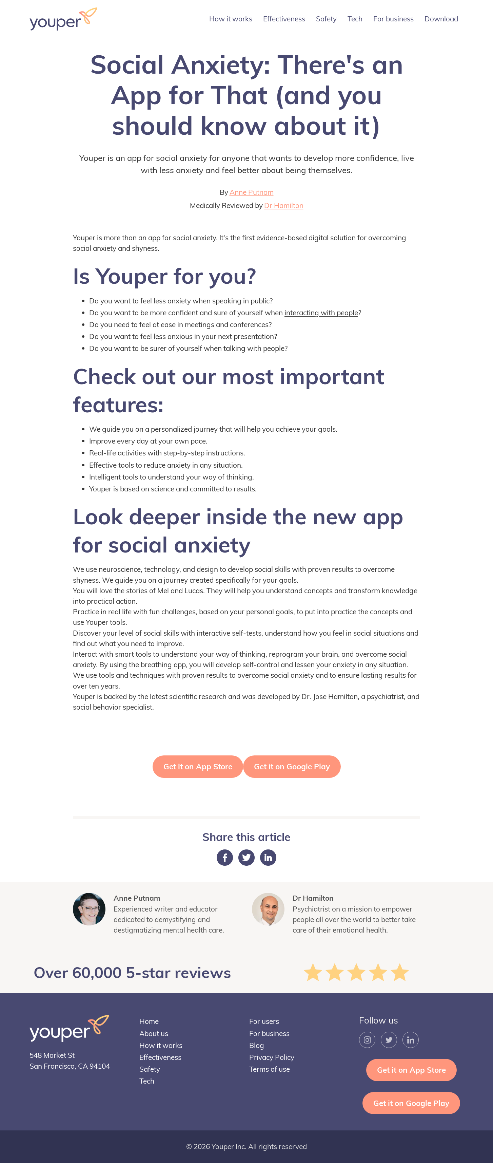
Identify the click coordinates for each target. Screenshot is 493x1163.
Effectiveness (284, 18)
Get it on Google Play (292, 766)
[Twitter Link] (389, 1040)
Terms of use (269, 1069)
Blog (256, 1045)
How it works (230, 18)
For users (264, 1021)
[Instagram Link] (367, 1040)
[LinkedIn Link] (410, 1040)
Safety (326, 18)
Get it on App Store (197, 766)
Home (149, 1021)
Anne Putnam (252, 192)
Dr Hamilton (283, 205)
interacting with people (321, 312)
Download (441, 18)
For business (393, 18)
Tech (355, 18)
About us (153, 1033)
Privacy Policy (271, 1057)
